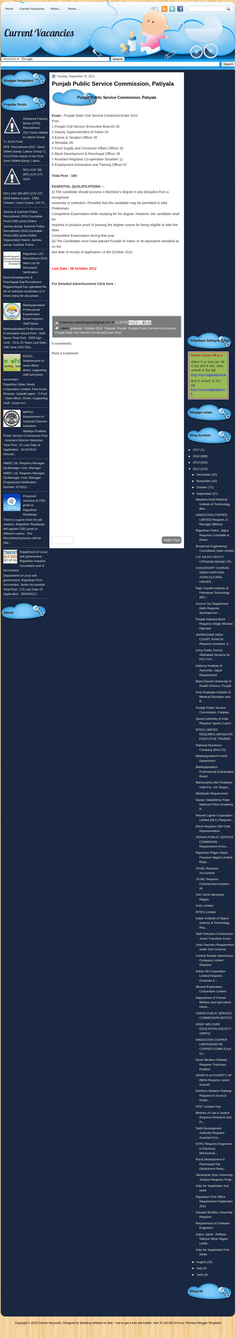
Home (9, 9)
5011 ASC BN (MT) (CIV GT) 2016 (32, 174)
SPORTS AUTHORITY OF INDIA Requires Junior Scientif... (214, 1080)
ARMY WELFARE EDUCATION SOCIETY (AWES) (213, 1028)
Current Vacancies (31, 9)
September (204, 493)
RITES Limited (205, 912)
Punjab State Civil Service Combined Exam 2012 (88, 332)
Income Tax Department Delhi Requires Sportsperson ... (212, 608)
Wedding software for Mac (96, 1323)
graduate (76, 328)
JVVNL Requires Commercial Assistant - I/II (213, 883)
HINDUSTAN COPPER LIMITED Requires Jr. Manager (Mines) (212, 519)
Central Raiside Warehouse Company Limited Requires (214, 960)
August (201, 1262)
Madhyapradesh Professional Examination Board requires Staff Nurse (34, 314)
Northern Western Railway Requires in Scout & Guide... (213, 1095)
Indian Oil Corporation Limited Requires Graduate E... (211, 975)
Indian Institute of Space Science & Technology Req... (212, 923)
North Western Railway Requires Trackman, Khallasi (211, 1064)
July (199, 1268)
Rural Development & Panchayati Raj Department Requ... (211, 1164)
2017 (196, 450)
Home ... (56, 9)
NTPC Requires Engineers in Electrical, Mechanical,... (214, 1148)
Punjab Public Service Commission (152, 328)
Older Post (171, 540)
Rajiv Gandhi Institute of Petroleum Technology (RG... (213, 592)
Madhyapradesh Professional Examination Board (215, 771)
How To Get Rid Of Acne (168, 1323)
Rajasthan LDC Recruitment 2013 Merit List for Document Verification (35, 263)
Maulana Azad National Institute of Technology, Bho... (213, 504)
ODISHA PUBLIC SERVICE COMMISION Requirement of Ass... (214, 841)
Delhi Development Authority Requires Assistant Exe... (210, 1133)
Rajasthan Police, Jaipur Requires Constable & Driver (212, 535)
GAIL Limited (204, 905)
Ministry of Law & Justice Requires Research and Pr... (213, 1117)
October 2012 (93, 328)
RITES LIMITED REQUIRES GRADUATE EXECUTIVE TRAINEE (214, 734)
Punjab (122, 328)
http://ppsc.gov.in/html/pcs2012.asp (145, 284)
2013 (196, 462)
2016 (196, 456)
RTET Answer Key (208, 1106)
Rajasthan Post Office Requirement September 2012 (214, 1201)
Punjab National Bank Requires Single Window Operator (214, 623)
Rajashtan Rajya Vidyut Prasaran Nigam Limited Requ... (214, 857)
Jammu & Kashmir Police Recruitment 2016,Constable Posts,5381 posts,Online (22, 216)
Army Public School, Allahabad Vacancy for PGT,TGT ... (213, 654)
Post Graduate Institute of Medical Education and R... (213, 696)
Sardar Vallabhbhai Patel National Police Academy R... (214, 804)
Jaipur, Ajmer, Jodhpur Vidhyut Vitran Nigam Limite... (212, 1239)
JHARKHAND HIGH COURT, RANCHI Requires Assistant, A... (213, 639)
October (202, 487)
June (200, 1274)
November (203, 481)
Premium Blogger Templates (204, 1323)
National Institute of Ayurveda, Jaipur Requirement (209, 670)
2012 (196, 469)
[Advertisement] (117, 494)
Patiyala (110, 328)
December (203, 474)
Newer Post (62, 540)
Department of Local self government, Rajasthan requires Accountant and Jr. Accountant (25, 561)
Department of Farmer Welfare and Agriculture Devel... (213, 1002)
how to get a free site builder (133, 1323)
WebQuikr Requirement (212, 793)
